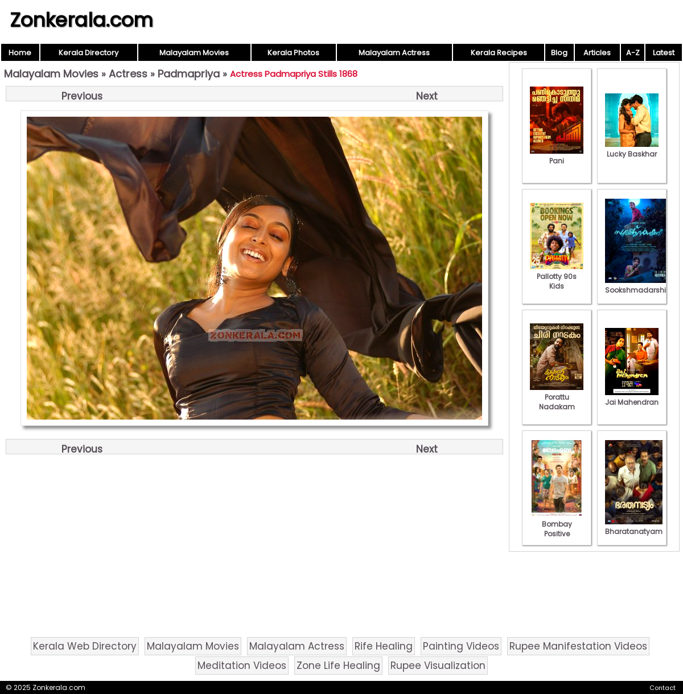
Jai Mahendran (632, 397)
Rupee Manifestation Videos (578, 646)
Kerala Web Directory (85, 646)
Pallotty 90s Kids (556, 276)
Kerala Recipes (499, 52)
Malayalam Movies (194, 52)
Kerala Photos (293, 52)
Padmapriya (189, 74)
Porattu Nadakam (556, 397)
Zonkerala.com (81, 20)
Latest (663, 52)
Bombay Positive (556, 524)
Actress (128, 74)
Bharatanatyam (634, 526)
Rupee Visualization (437, 665)
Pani (556, 156)
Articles (597, 52)
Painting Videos (461, 646)
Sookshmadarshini (638, 285)
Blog (559, 52)
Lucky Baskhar (632, 149)
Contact (662, 687)
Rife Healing (384, 646)
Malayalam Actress (394, 52)
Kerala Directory (88, 52)
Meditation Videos (242, 665)
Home (20, 52)
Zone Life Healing (338, 665)
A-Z (633, 52)
